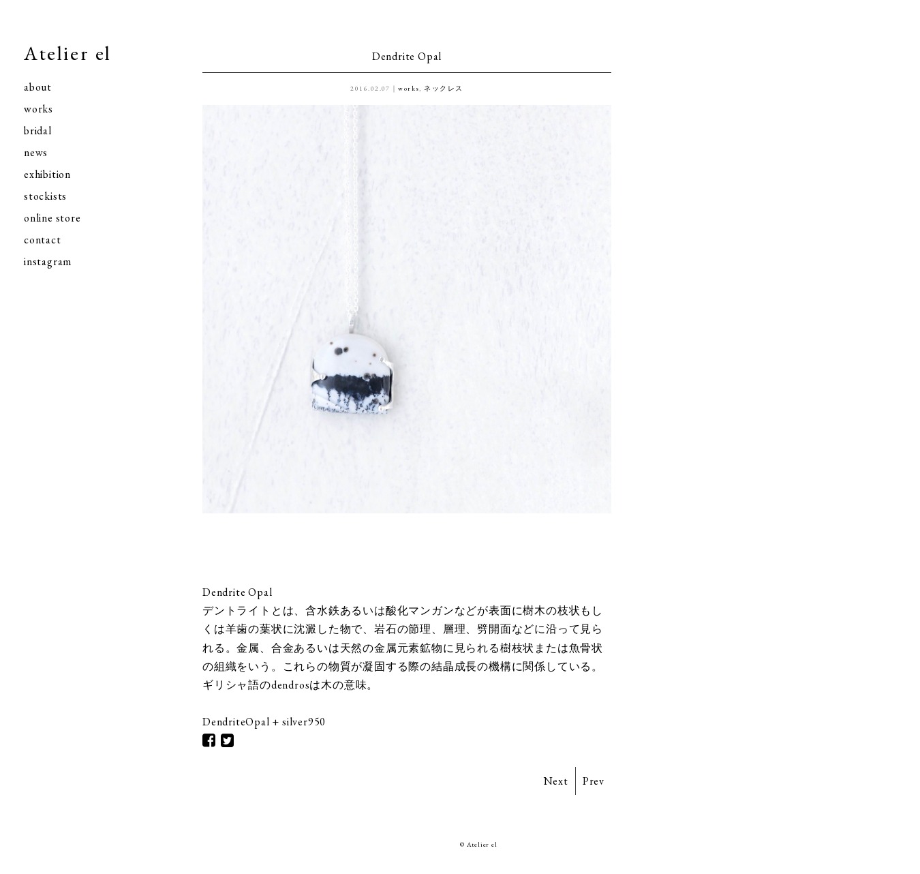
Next (556, 781)
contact (42, 239)
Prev (593, 781)
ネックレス (443, 88)
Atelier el (68, 53)
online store (52, 218)
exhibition (47, 174)
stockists (45, 196)
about (38, 87)
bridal (38, 130)
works (38, 109)
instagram (48, 261)
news (36, 152)
